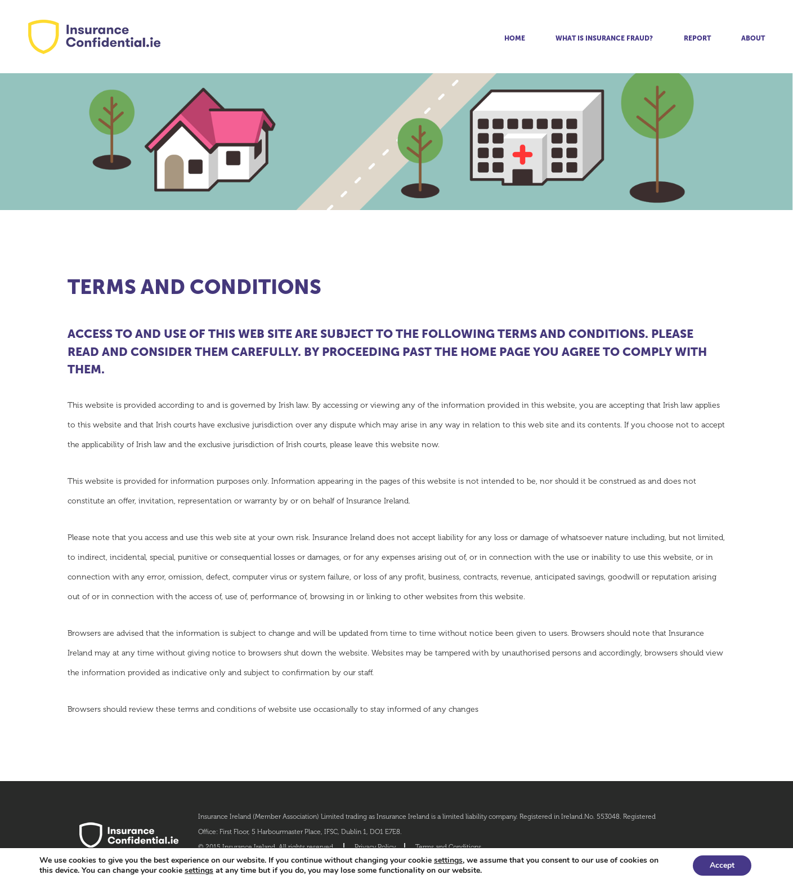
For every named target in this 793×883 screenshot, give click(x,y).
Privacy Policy (375, 847)
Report (697, 38)
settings (448, 860)
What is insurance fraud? (604, 38)
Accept (722, 865)
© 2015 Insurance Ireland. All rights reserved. (266, 847)
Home (514, 38)
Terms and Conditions (448, 847)
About (753, 38)
